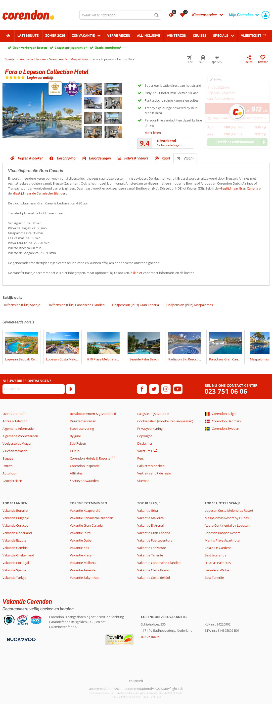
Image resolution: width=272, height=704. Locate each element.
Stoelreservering (82, 428)
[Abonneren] (70, 389)
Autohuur (9, 473)
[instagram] (166, 389)
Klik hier (136, 273)
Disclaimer (144, 443)
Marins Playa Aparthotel (222, 540)
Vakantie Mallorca (83, 562)
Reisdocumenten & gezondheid (93, 413)
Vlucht (188, 158)
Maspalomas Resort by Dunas (227, 518)
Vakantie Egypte (14, 540)
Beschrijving (66, 158)
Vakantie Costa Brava (153, 570)
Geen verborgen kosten (30, 47)
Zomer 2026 (55, 35)
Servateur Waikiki (217, 570)
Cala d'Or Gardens (218, 548)
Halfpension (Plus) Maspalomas (189, 305)
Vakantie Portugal (15, 562)
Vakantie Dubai (81, 540)
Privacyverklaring (150, 428)
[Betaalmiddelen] (21, 639)
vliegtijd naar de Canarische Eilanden (39, 193)
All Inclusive (148, 35)
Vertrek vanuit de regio (154, 473)
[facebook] (142, 389)
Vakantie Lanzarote (151, 548)
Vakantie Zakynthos (84, 577)
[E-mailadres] (33, 389)
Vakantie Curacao (15, 525)
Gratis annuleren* (108, 47)
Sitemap (143, 480)
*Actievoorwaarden (84, 480)
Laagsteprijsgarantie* (71, 47)
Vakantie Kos (79, 548)
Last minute (28, 35)
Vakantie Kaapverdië (85, 510)
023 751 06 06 (226, 391)
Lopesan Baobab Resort (222, 533)
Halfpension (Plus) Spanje (21, 305)
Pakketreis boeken (151, 466)
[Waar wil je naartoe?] (120, 15)
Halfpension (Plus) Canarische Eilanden (76, 305)
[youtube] (177, 389)
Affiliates (76, 473)
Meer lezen (153, 132)
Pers (140, 458)
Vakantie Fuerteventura (154, 540)
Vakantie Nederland (17, 533)
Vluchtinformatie (14, 451)
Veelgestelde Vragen (17, 443)
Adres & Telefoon (15, 421)
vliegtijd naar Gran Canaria (238, 188)
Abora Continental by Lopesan (227, 525)
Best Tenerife (214, 577)
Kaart (166, 158)
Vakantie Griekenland (18, 555)
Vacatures (144, 451)
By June (75, 436)
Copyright (144, 436)
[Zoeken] (156, 15)
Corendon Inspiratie (84, 466)
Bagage (7, 458)
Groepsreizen (12, 480)
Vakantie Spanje (14, 570)
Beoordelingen (100, 158)
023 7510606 (150, 636)
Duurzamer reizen (83, 421)
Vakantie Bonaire (15, 510)
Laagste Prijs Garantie (153, 413)
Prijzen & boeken (31, 158)
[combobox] (120, 15)
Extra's (7, 466)
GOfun (75, 451)
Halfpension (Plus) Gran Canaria (135, 305)
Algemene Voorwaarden (20, 436)
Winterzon (176, 35)
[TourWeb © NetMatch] (136, 680)
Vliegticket (251, 35)
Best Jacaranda (215, 555)
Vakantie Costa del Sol (153, 577)
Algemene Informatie (18, 428)
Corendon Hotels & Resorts (90, 458)
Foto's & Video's (136, 158)
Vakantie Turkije (14, 577)
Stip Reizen (78, 443)
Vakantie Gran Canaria (86, 525)
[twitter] (154, 389)
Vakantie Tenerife (82, 570)
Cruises (199, 35)
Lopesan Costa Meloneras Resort (229, 510)
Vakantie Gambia (15, 548)
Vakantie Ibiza (80, 533)
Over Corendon (13, 413)
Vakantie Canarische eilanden (91, 518)
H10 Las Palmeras (218, 562)
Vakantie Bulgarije (15, 518)
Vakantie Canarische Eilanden (159, 562)
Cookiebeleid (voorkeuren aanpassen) (165, 421)
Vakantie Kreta (80, 555)
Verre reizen (118, 35)
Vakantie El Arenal (150, 525)
